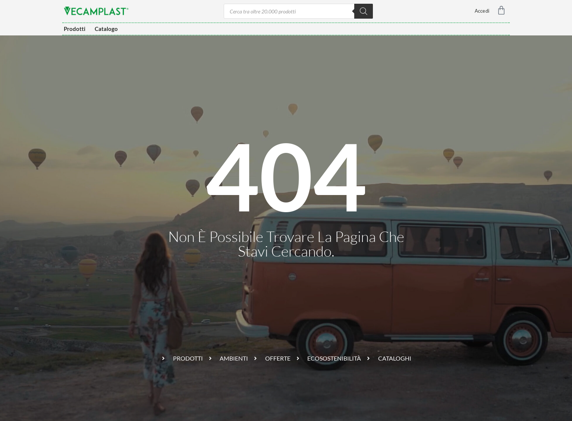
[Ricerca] (363, 11)
